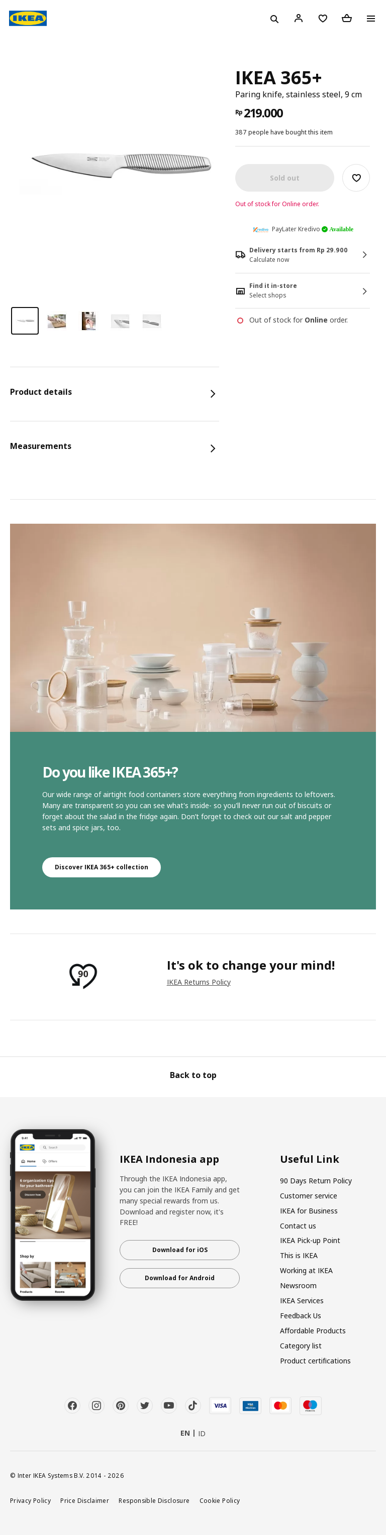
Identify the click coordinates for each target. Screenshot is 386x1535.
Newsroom (298, 1285)
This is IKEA (299, 1255)
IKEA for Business (309, 1210)
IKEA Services (302, 1300)
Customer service (308, 1195)
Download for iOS (180, 1250)
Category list (301, 1345)
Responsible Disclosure (154, 1500)
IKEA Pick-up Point (310, 1240)
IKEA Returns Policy (199, 982)
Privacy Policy (30, 1500)
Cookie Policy (220, 1500)
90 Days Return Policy (316, 1180)
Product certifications (315, 1360)
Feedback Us (300, 1315)
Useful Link (309, 1159)
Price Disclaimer (84, 1500)
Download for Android (180, 1278)
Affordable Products (313, 1330)
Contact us (298, 1226)
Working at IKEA (306, 1270)
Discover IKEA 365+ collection (101, 867)
